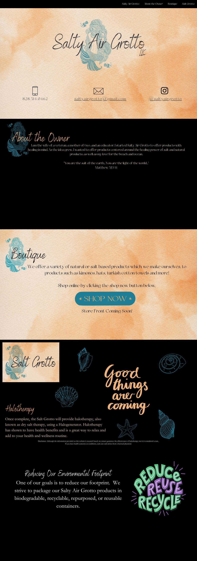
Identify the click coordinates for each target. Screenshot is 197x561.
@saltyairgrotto (165, 99)
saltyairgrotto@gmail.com (100, 99)
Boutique (172, 4)
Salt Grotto (188, 4)
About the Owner (153, 4)
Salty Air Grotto (130, 4)
